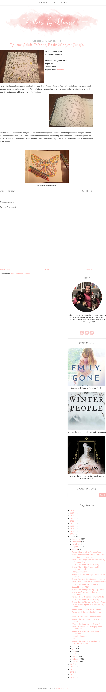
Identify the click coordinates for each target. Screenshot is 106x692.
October (76, 544)
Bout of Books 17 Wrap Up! (82, 557)
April (74, 654)
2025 (72, 513)
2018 (72, 531)
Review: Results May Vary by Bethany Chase (89, 602)
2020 (72, 526)
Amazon (60, 70)
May (74, 651)
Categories (60, 3)
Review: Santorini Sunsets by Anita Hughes (88, 579)
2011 (72, 675)
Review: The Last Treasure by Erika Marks (88, 597)
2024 (72, 516)
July (74, 646)
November (76, 542)
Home (47, 270)
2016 (72, 536)
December (76, 539)
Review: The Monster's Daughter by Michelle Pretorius (86, 642)
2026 (72, 510)
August (75, 549)
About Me (43, 3)
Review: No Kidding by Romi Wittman (86, 617)
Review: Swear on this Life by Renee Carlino (89, 582)
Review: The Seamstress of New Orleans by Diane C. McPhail (87, 477)
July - (74, 639)
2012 (72, 672)
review (11, 191)
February (76, 659)
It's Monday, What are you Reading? (86, 565)
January (75, 662)
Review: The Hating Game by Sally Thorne (88, 590)
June (74, 649)
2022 (72, 521)
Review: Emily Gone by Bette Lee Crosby (86, 388)
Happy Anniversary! (79, 572)
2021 (72, 524)
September (77, 547)
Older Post (88, 270)
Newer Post (5, 270)
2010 (72, 677)
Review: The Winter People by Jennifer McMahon (87, 432)
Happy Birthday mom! (80, 636)
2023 (72, 518)
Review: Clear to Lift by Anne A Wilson (86, 552)
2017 (72, 534)
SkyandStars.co (62, 688)
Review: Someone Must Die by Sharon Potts (89, 555)
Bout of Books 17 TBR (80, 587)
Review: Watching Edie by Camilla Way (86, 609)
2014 (72, 667)
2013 (72, 669)
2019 (72, 529)
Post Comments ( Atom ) (20, 274)
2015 (72, 664)
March (75, 656)
